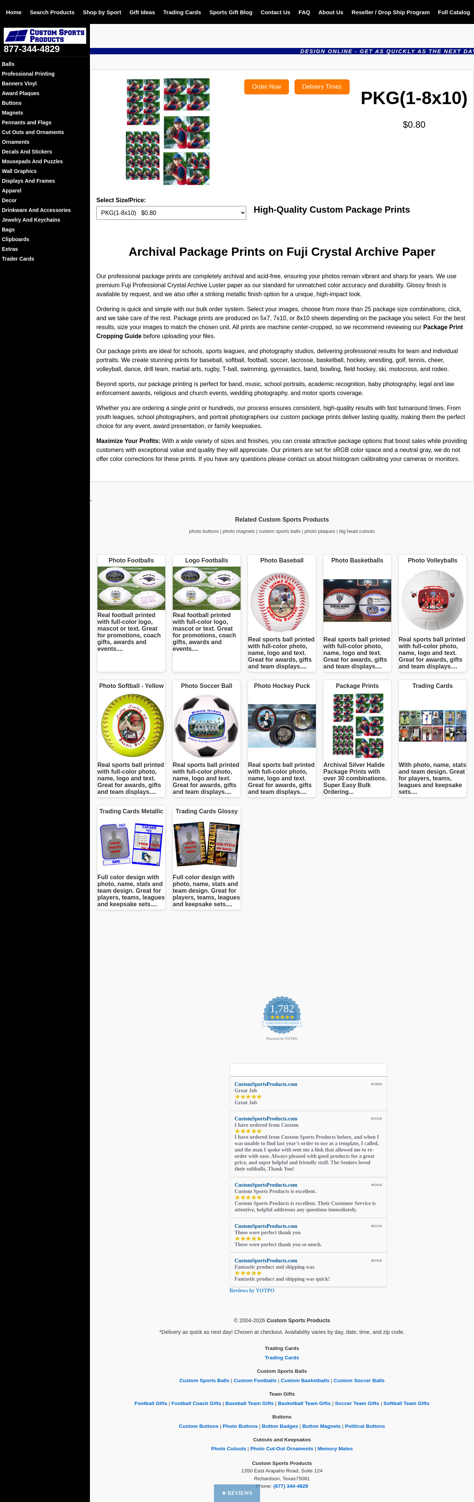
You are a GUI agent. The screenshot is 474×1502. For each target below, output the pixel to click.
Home (14, 12)
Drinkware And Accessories (36, 210)
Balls (8, 64)
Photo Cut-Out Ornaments (281, 1448)
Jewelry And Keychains (31, 220)
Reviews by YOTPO (252, 1290)
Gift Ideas (142, 12)
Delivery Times (322, 87)
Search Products (52, 12)
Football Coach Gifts (196, 1403)
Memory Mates (335, 1448)
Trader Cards (18, 259)
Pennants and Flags (26, 122)
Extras (10, 249)
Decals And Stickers (27, 152)
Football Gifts (151, 1403)
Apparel (11, 191)
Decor (9, 200)
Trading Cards (182, 12)
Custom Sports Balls (204, 1380)
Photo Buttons (240, 1426)
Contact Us (275, 12)
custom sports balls (280, 531)
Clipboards (15, 239)
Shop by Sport (102, 12)
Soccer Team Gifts (357, 1403)
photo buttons (204, 531)
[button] (237, 1493)
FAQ (304, 12)
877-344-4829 (32, 49)
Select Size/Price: (121, 200)
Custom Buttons (198, 1426)
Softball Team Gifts (406, 1403)
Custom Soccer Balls (358, 1380)
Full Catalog (454, 12)
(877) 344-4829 (290, 1486)
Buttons (12, 103)
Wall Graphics (19, 171)
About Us (331, 12)
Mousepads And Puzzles (32, 161)
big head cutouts (357, 531)
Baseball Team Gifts (250, 1403)
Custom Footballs (255, 1380)
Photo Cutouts (228, 1448)
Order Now (266, 87)
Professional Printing (28, 74)
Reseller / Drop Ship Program (390, 12)
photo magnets (239, 531)
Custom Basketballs (305, 1380)
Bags (8, 230)
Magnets (12, 113)
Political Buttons (365, 1426)
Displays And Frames (28, 181)
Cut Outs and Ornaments (33, 132)
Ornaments (16, 142)
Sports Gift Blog (231, 12)
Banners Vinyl (19, 84)
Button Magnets (321, 1426)
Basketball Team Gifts (304, 1403)
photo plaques (320, 531)
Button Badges (280, 1426)
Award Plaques (20, 93)
